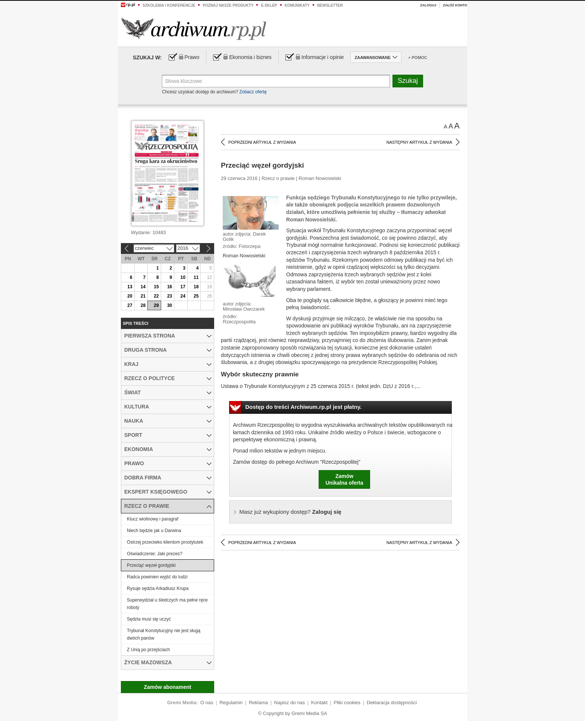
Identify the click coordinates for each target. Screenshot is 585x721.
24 (182, 296)
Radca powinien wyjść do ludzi (157, 576)
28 (143, 305)
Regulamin (231, 702)
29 (156, 305)
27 (129, 305)
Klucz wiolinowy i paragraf (152, 519)
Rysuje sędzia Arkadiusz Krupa (157, 588)
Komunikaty (297, 5)
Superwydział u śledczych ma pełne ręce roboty (167, 603)
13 (129, 286)
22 (156, 296)
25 (196, 296)
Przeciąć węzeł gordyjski (151, 565)
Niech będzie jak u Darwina (154, 530)
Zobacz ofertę (252, 91)
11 (196, 277)
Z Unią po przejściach (148, 649)
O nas (206, 702)
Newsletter (330, 5)
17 (182, 286)
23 (169, 296)
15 (156, 286)
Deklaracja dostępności (392, 702)
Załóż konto (455, 5)
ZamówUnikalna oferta (344, 479)
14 (143, 286)
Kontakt (319, 702)
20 (129, 296)
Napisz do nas (289, 702)
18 (196, 286)
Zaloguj (428, 5)
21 (143, 296)
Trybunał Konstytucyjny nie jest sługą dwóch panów (163, 634)
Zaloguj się (290, 512)
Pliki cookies (347, 702)
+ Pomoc (417, 57)
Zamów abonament (167, 687)
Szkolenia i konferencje (169, 5)
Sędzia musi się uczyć (149, 619)
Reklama (258, 702)
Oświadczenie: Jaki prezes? (154, 553)
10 (182, 277)
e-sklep (269, 5)
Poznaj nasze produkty (228, 5)
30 (169, 305)
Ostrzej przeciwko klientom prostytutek (165, 542)
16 (169, 286)
